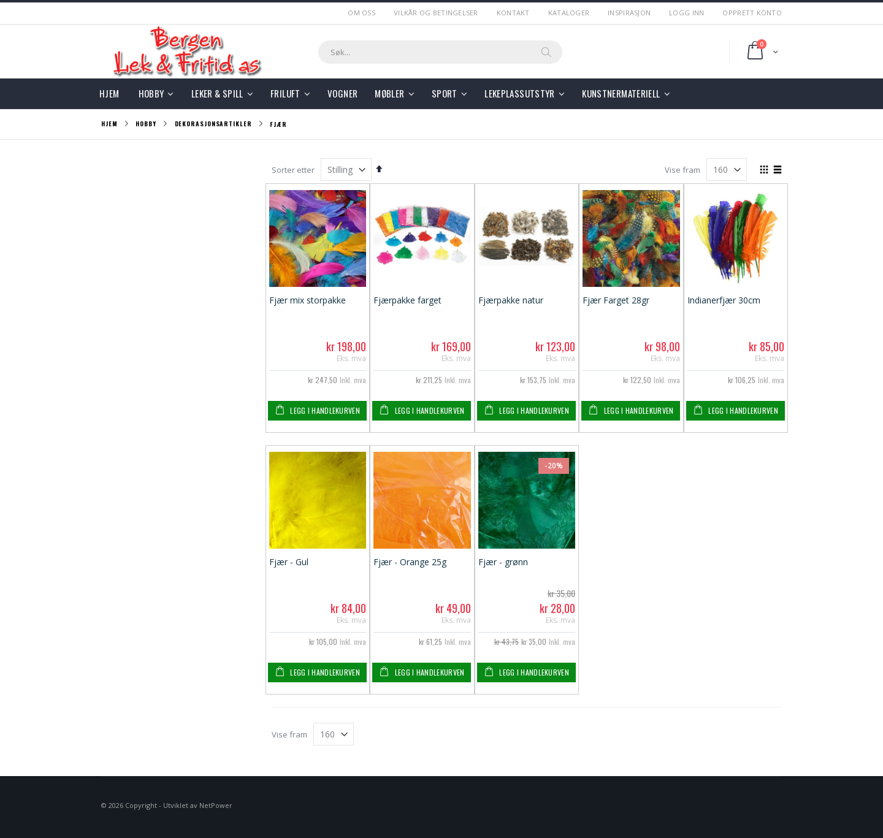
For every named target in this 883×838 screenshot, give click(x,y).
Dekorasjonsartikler (213, 124)
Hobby (146, 124)
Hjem (109, 123)
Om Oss (361, 12)
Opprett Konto (752, 12)
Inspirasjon (629, 12)
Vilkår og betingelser (436, 12)
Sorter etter (293, 169)
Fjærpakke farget (407, 300)
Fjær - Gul (288, 562)
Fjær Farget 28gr (616, 300)
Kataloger (568, 12)
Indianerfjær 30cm (723, 300)
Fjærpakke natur (510, 300)
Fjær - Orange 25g (409, 562)
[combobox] (440, 52)
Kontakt (513, 12)
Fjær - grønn (503, 562)
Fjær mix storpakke (307, 300)
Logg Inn (686, 12)
